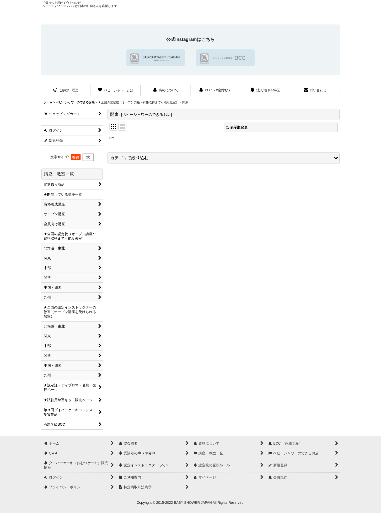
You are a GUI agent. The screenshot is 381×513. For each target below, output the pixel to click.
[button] (223, 158)
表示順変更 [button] (237, 127)
